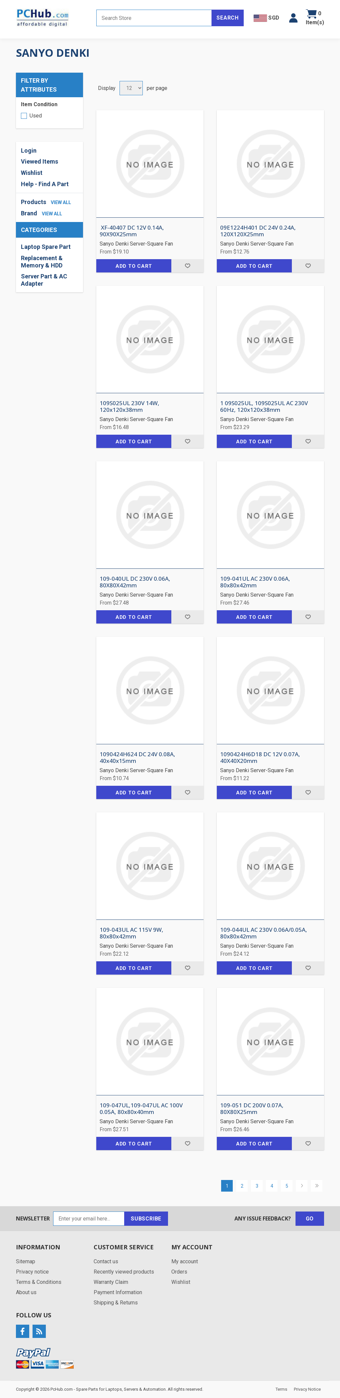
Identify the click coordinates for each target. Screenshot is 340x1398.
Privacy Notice (307, 1389)
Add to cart (134, 266)
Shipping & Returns (116, 1302)
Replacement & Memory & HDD (42, 262)
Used (36, 115)
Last (316, 1186)
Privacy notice (32, 1272)
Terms (281, 1389)
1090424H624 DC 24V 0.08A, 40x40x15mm (137, 758)
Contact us (106, 1261)
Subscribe (146, 1218)
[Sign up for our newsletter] (89, 1219)
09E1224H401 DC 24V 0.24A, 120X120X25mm (258, 231)
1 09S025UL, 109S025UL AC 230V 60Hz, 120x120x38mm (264, 406)
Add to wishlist (187, 265)
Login (29, 150)
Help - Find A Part (45, 184)
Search (227, 18)
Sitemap (25, 1261)
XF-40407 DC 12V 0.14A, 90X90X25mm (132, 231)
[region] (49, 265)
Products (33, 201)
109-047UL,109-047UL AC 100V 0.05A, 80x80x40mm (141, 1109)
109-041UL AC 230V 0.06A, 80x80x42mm (255, 582)
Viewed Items (39, 161)
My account (184, 1261)
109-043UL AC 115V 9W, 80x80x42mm (131, 933)
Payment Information (118, 1292)
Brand (29, 213)
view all (61, 202)
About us (26, 1292)
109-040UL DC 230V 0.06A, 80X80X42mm (135, 582)
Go (310, 1218)
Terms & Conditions (38, 1282)
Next (301, 1186)
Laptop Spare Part (46, 246)
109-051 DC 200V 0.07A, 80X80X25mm (252, 1109)
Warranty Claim (111, 1282)
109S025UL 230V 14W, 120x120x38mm (129, 406)
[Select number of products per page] (131, 88)
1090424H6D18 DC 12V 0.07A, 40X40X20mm (260, 758)
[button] (293, 18)
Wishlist (31, 172)
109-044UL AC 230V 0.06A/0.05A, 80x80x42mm (263, 933)
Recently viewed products (124, 1272)
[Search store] (154, 18)
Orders (179, 1272)
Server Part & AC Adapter (44, 280)
